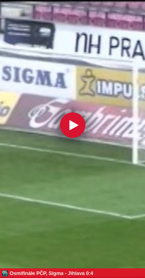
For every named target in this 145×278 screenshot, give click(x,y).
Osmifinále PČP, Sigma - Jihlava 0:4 (51, 273)
